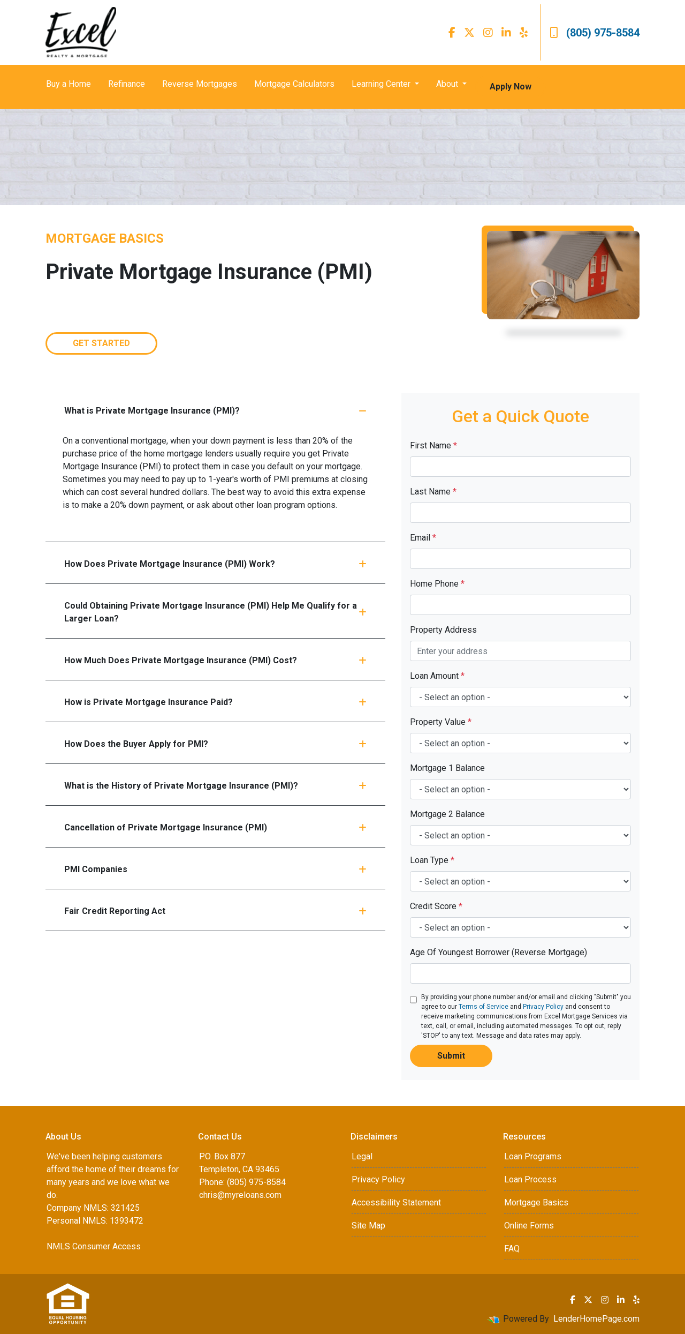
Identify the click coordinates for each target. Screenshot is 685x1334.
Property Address (443, 630)
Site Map (368, 1225)
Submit (451, 1056)
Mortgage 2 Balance (447, 814)
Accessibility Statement (396, 1202)
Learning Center (382, 84)
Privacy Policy (543, 1006)
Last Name (433, 491)
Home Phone (437, 584)
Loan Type (432, 860)
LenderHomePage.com (596, 1319)
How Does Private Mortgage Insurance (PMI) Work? (215, 564)
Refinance (126, 84)
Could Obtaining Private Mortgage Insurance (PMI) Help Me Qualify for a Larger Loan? (215, 612)
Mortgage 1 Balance (447, 768)
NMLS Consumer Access (94, 1246)
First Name (433, 445)
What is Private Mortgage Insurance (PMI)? (215, 411)
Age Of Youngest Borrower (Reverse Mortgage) (498, 952)
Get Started (101, 343)
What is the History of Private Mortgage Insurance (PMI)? (215, 786)
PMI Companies (215, 869)
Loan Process (530, 1179)
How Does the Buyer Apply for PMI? (215, 744)
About (448, 84)
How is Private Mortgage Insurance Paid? (215, 702)
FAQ (512, 1248)
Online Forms (529, 1225)
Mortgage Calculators (294, 84)
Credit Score (436, 906)
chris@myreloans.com (240, 1195)
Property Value (440, 722)
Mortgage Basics (536, 1202)
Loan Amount (437, 676)
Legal (362, 1156)
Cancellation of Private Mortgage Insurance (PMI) (215, 827)
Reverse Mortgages (199, 84)
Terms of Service (483, 1006)
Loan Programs (532, 1156)
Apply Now (510, 86)
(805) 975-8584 (595, 32)
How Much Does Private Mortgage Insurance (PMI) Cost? (215, 660)
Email (423, 538)
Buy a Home (68, 84)
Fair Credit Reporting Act (215, 911)
